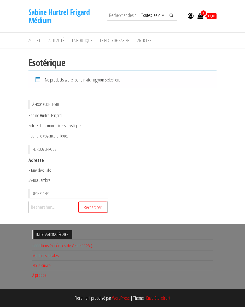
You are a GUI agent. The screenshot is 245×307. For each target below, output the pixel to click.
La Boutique (82, 40)
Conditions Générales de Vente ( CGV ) (62, 245)
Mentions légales (45, 255)
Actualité (56, 40)
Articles (144, 40)
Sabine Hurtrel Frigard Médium (59, 16)
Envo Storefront (158, 298)
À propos (39, 275)
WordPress (121, 298)
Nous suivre (41, 265)
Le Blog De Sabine (115, 40)
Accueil (34, 40)
